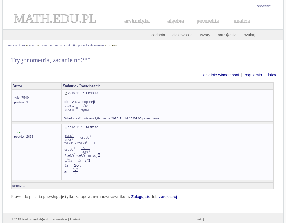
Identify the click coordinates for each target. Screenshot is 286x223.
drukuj (200, 219)
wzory (205, 35)
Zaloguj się (140, 196)
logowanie (263, 6)
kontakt (75, 219)
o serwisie (60, 219)
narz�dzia (227, 35)
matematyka (16, 45)
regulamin (253, 75)
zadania (158, 35)
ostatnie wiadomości (221, 75)
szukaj (249, 35)
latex (272, 75)
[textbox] (77, 108)
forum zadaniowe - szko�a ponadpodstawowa (72, 45)
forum (32, 45)
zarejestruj (168, 196)
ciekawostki (182, 35)
